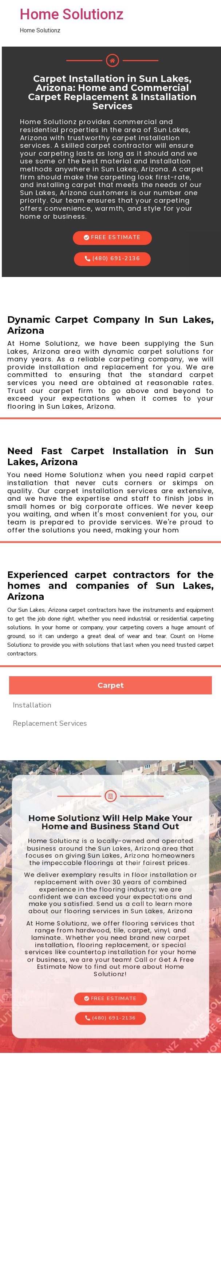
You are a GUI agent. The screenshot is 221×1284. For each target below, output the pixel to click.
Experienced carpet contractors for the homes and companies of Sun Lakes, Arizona (110, 585)
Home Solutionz (71, 14)
